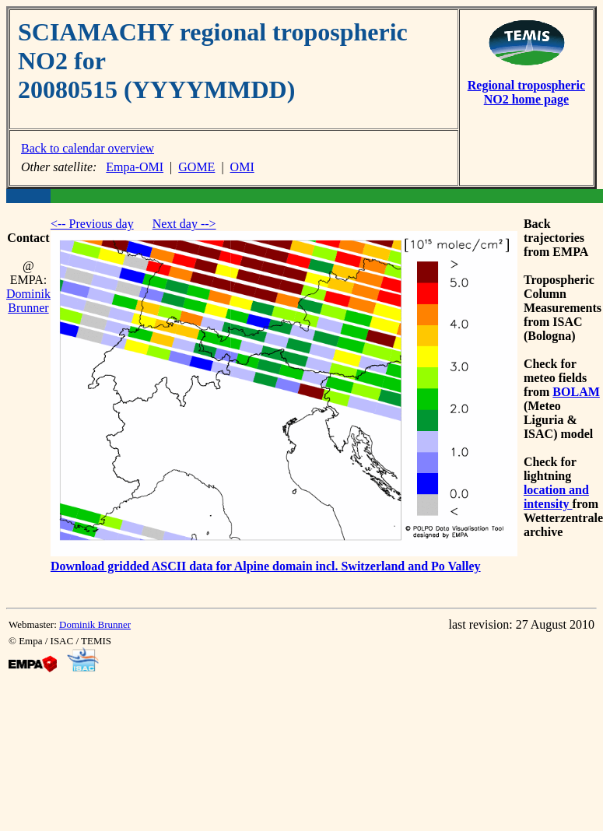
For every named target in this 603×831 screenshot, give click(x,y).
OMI (242, 167)
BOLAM (575, 391)
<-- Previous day (92, 223)
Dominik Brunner (28, 300)
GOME (196, 167)
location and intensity (556, 496)
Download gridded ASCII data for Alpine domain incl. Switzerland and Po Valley (266, 566)
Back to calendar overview (87, 148)
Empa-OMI (134, 167)
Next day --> (184, 223)
